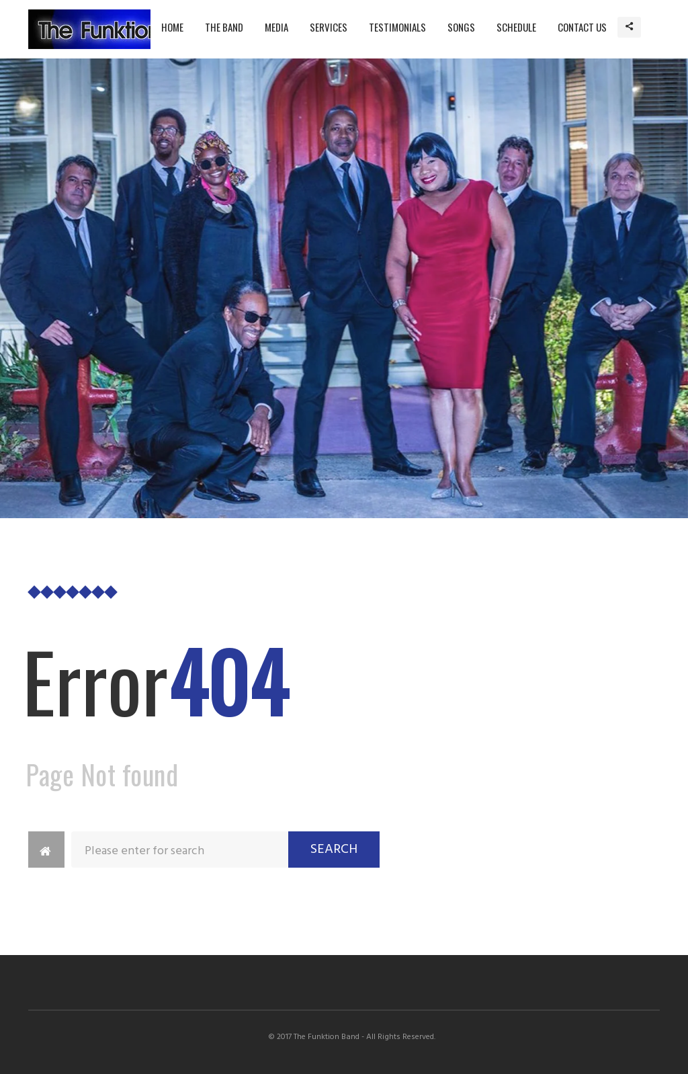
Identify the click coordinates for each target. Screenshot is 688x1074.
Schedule (516, 26)
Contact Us (582, 26)
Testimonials (397, 26)
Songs (461, 26)
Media (276, 26)
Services (328, 26)
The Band (224, 26)
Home (172, 26)
